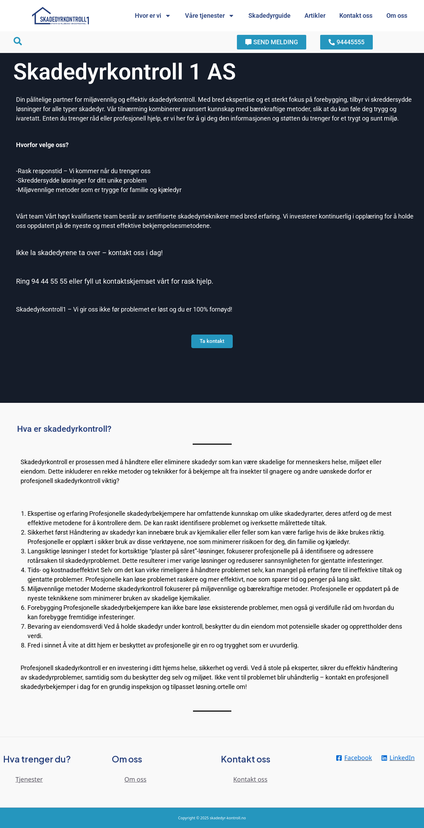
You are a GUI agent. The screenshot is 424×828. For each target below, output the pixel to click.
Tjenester (29, 779)
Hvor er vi (153, 15)
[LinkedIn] (398, 758)
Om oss (396, 15)
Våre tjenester (209, 15)
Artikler (314, 15)
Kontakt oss (355, 15)
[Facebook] (354, 758)
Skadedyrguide (269, 15)
